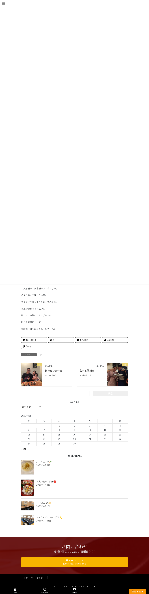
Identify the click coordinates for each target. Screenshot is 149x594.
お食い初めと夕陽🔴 (46, 481)
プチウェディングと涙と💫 (49, 517)
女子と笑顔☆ (87, 370)
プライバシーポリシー (34, 577)
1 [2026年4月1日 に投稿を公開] (59, 425)
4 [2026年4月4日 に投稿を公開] (105, 425)
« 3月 (23, 448)
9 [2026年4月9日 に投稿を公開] (74, 430)
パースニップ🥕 (44, 461)
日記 (40, 354)
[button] (74, 562)
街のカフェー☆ (53, 370)
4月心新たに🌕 (43, 502)
